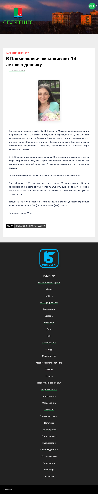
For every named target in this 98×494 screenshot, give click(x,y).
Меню (92, 6)
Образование (49, 403)
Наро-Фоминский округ (17, 53)
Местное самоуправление (49, 362)
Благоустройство (49, 302)
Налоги (49, 376)
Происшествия (49, 436)
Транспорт (49, 469)
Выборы (49, 316)
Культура (49, 349)
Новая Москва (49, 396)
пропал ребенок (37, 226)
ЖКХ (49, 336)
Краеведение (49, 342)
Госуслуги (49, 322)
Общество (49, 409)
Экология (49, 476)
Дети (48, 329)
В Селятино (49, 309)
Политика (49, 423)
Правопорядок (49, 429)
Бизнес (49, 296)
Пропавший (21, 226)
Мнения (49, 369)
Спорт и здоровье (49, 449)
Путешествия (48, 443)
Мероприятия (49, 356)
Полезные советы (49, 416)
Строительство (49, 456)
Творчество (49, 463)
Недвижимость (49, 389)
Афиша (48, 289)
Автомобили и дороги (49, 282)
